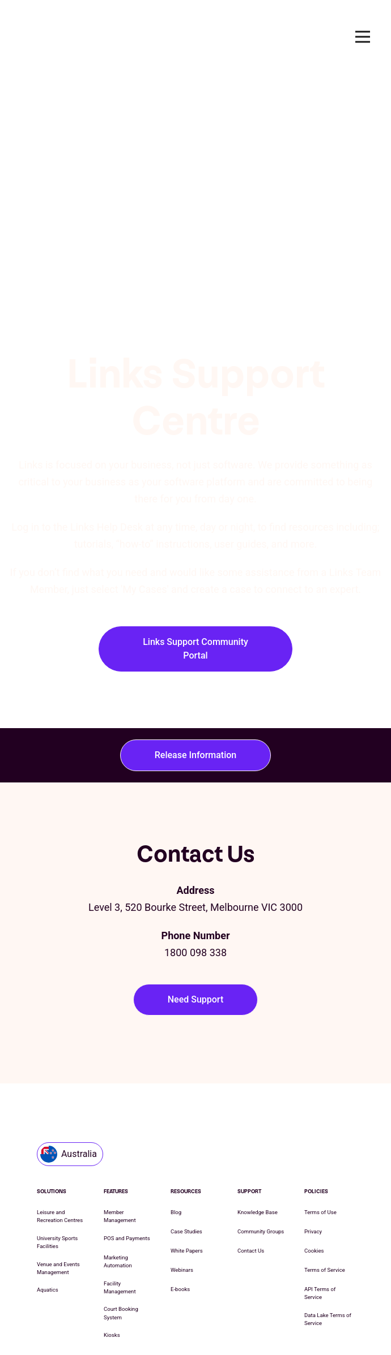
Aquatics (47, 1209)
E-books (180, 1208)
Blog (176, 1131)
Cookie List (231, 1320)
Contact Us (250, 1170)
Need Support (196, 890)
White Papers (187, 1170)
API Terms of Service (319, 1212)
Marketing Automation (118, 1180)
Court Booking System (121, 1232)
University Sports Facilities (57, 1161)
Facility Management (120, 1206)
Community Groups (260, 1150)
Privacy (313, 1150)
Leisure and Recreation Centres (60, 1135)
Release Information (195, 645)
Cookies (314, 1170)
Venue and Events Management (58, 1187)
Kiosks (112, 1254)
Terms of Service (324, 1189)
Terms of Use (320, 1131)
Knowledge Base (257, 1131)
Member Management (120, 1135)
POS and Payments (127, 1157)
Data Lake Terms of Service (327, 1238)
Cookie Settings (284, 1320)
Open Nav (367, 36)
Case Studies (186, 1150)
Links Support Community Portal (195, 539)
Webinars (182, 1189)
